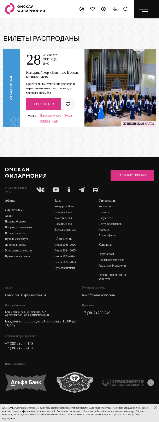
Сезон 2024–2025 (65, 250)
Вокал (68, 115)
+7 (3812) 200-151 (19, 348)
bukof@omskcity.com (98, 295)
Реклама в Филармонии (113, 265)
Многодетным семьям (18, 250)
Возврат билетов (15, 233)
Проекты (104, 212)
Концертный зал (64, 206)
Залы (57, 200)
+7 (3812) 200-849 (96, 313)
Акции (9, 215)
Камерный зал (63, 218)
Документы (106, 218)
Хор (55, 120)
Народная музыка (50, 115)
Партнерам (106, 254)
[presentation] (150, 382)
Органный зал (63, 212)
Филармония (108, 200)
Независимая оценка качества (113, 277)
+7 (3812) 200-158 (19, 343)
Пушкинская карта (16, 238)
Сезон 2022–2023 (65, 262)
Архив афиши (107, 235)
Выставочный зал (65, 229)
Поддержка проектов (111, 259)
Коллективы (106, 206)
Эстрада (45, 120)
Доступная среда (15, 244)
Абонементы (63, 238)
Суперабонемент (64, 267)
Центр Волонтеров (110, 223)
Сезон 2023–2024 (65, 256)
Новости (104, 229)
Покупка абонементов (18, 227)
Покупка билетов (15, 221)
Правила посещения (17, 256)
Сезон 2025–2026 (65, 244)
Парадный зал (63, 223)
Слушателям (14, 210)
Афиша (10, 200)
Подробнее (44, 104)
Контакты (105, 244)
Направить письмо (132, 175)
